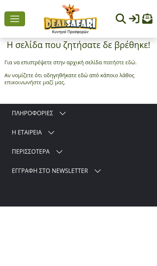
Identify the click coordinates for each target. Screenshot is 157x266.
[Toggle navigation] (14, 18)
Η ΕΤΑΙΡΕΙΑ (27, 132)
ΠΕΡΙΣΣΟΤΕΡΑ (31, 151)
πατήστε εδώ (119, 62)
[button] (147, 20)
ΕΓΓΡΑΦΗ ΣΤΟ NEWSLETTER (50, 171)
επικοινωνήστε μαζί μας (34, 82)
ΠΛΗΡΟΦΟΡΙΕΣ (32, 113)
